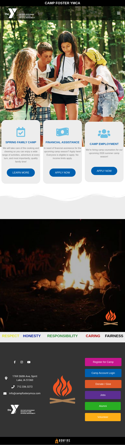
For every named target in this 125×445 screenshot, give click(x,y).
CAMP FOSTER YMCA (62, 3)
